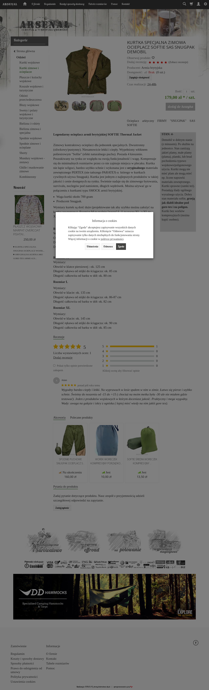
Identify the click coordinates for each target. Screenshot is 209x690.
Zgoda (124, 247)
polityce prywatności (112, 239)
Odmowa (109, 247)
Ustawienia (89, 247)
